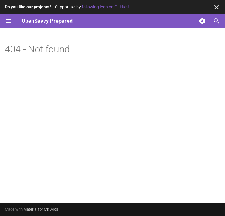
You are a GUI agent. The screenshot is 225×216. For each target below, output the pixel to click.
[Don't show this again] (216, 7)
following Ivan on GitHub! (105, 6)
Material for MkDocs (40, 209)
